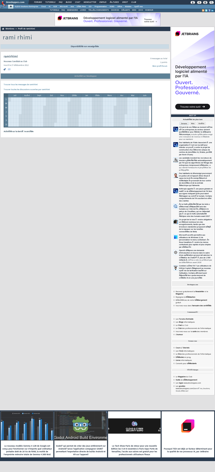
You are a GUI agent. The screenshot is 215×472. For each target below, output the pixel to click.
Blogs (68, 2)
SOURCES (115, 10)
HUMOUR (149, 10)
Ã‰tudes (114, 2)
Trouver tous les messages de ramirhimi (21, 85)
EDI (90, 7)
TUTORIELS (54, 10)
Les (184, 319)
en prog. (183, 357)
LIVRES (83, 10)
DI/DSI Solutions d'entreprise (26, 7)
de (186, 380)
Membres (10, 29)
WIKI (134, 10)
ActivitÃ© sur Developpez (85, 76)
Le (179, 325)
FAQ (61, 2)
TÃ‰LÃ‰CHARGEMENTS (98, 10)
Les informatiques (185, 322)
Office (119, 7)
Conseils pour (186, 364)
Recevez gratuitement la (190, 292)
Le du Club (184, 377)
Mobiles (128, 7)
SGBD (112, 7)
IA (49, 7)
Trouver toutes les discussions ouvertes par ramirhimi (27, 89)
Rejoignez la (185, 297)
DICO (140, 10)
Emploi (103, 2)
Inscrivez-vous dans (193, 306)
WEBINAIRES (72, 10)
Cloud (43, 7)
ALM (55, 7)
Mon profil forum (159, 66)
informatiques (184, 360)
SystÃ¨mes (138, 7)
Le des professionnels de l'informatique (193, 328)
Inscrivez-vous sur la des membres (192, 332)
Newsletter (89, 2)
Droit (125, 2)
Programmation (101, 7)
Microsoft (64, 7)
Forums (38, 2)
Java (72, 7)
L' (179, 335)
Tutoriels (50, 2)
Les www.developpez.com (188, 383)
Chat (77, 2)
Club (133, 2)
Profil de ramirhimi (26, 29)
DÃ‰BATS (125, 10)
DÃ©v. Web (81, 7)
